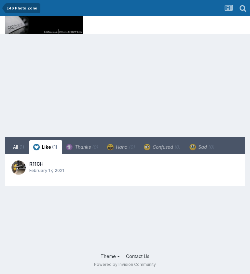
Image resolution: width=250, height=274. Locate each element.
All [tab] (18, 147)
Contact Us (137, 256)
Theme (110, 256)
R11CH (36, 164)
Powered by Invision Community (125, 264)
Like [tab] (45, 147)
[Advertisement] (125, 83)
